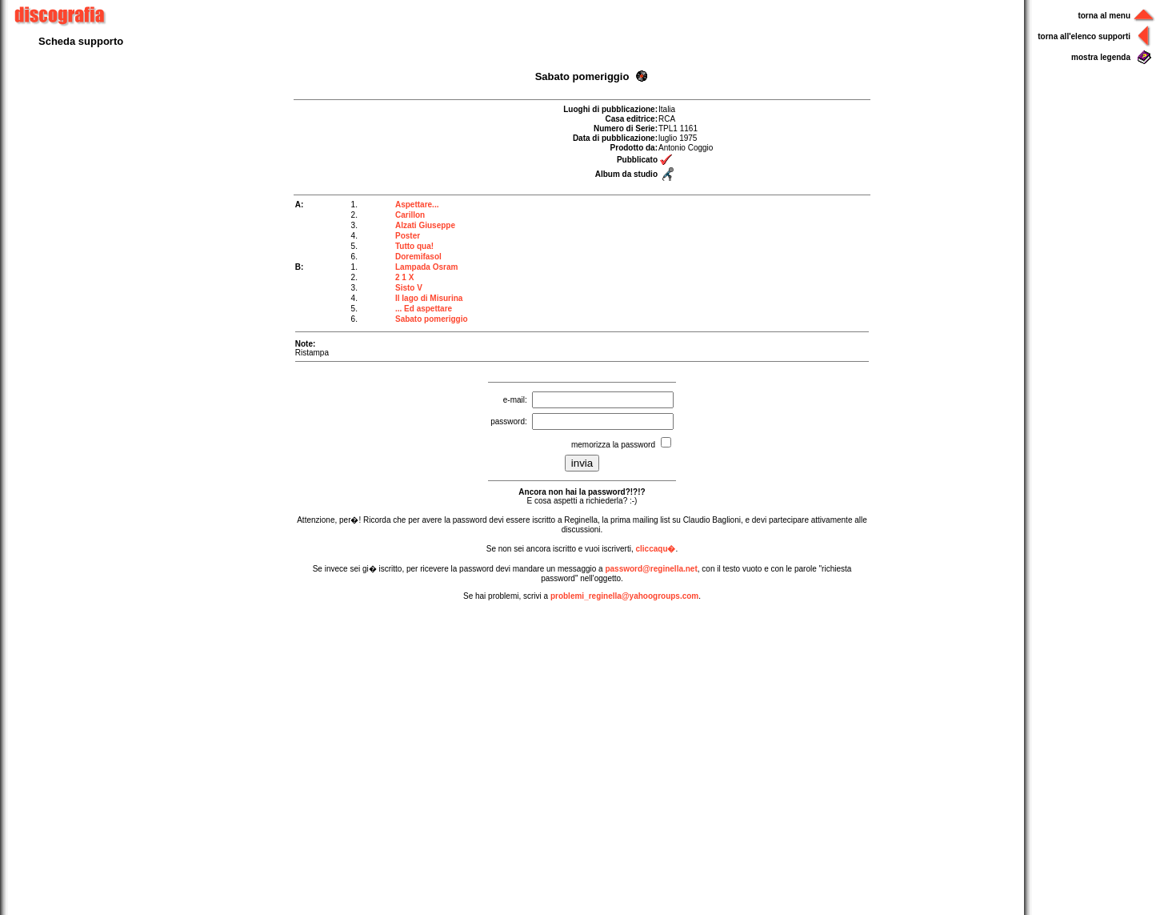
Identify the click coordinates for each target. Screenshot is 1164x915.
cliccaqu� (655, 548)
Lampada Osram (426, 267)
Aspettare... (416, 204)
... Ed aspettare (423, 308)
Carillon (410, 215)
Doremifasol (418, 256)
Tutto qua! (414, 246)
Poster (407, 235)
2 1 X (404, 277)
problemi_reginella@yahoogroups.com (624, 596)
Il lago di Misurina (428, 298)
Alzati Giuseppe (425, 225)
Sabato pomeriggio (431, 319)
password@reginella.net (651, 568)
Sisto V (408, 287)
